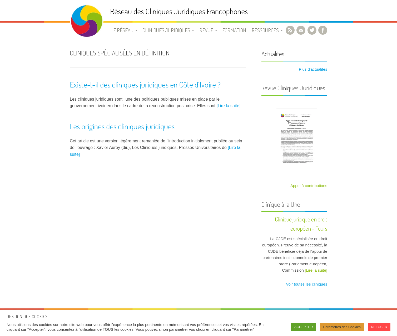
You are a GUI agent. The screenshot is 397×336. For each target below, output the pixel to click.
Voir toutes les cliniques (306, 284)
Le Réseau (122, 30)
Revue (206, 30)
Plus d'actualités (312, 69)
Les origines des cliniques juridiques (122, 126)
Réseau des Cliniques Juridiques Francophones (179, 11)
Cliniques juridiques (166, 30)
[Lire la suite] (229, 106)
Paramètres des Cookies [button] (342, 327)
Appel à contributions (308, 185)
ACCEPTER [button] (303, 327)
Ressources (265, 30)
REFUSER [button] (379, 327)
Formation (234, 30)
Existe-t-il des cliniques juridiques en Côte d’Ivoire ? (145, 84)
